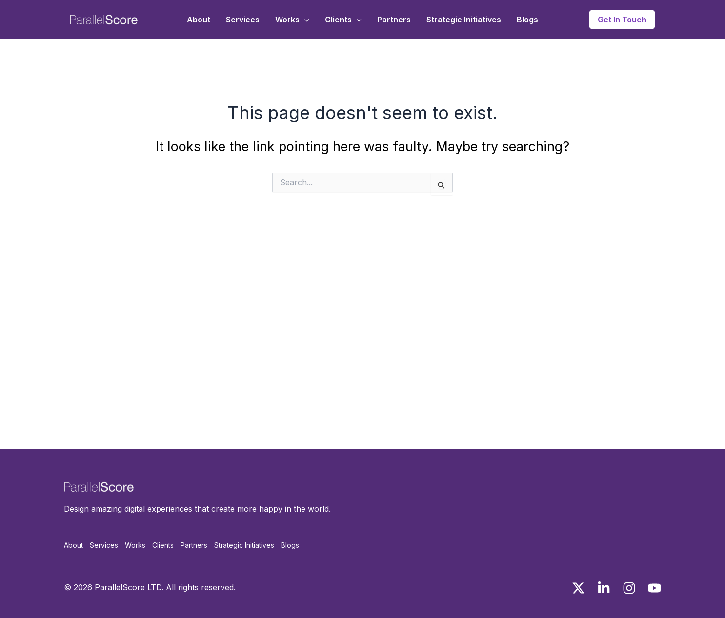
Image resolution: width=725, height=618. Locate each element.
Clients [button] (343, 19)
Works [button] (292, 19)
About (198, 19)
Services (243, 19)
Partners (394, 19)
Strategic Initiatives (463, 19)
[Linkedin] (603, 588)
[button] (304, 19)
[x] (578, 588)
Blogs (527, 19)
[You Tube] (654, 588)
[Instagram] (629, 588)
